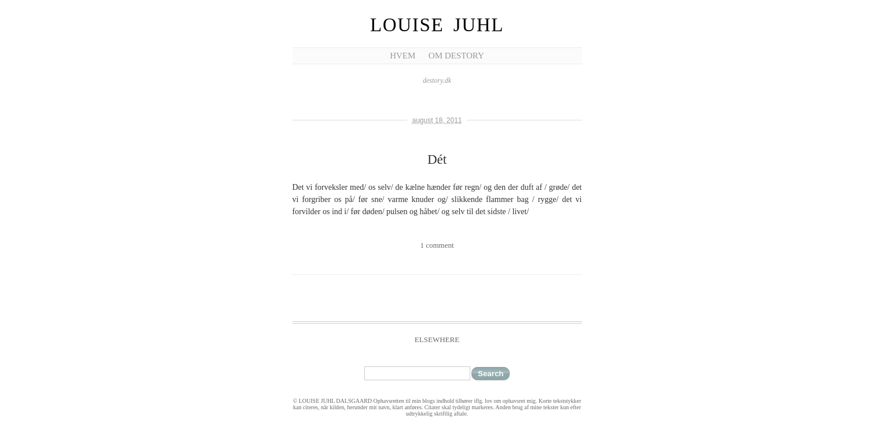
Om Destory (456, 55)
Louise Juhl (437, 24)
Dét (437, 159)
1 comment (437, 245)
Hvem (402, 55)
